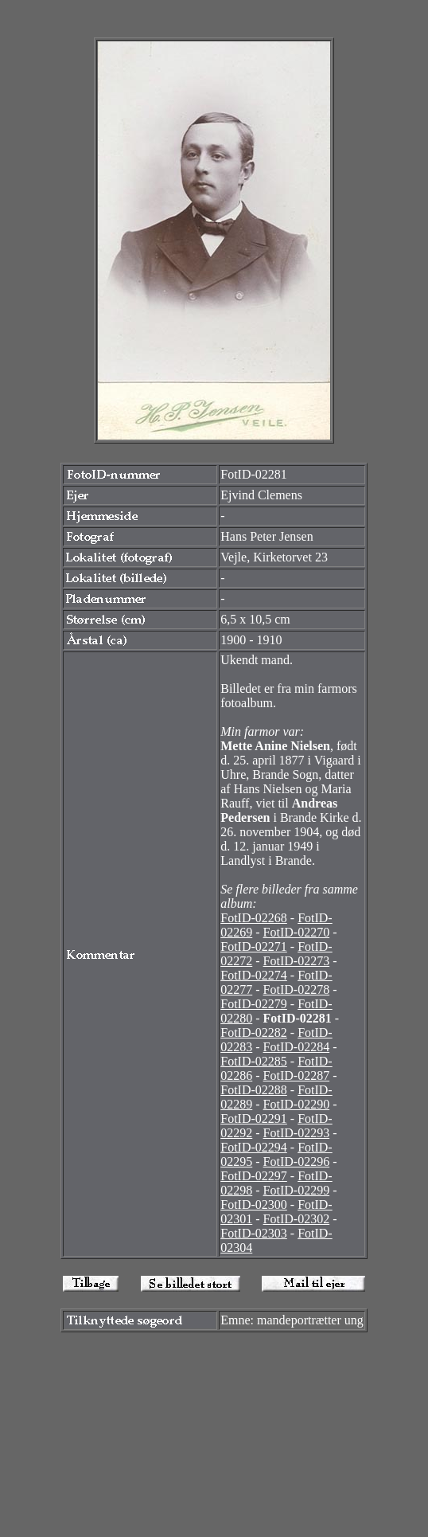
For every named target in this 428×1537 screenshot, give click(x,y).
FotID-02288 (253, 1090)
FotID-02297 (253, 1176)
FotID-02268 (253, 918)
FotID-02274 (253, 975)
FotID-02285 (253, 1061)
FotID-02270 (296, 932)
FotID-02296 (296, 1161)
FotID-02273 (296, 961)
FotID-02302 (296, 1219)
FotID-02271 (253, 946)
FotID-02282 (253, 1032)
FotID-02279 (253, 1004)
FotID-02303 (253, 1233)
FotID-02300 (253, 1204)
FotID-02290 (296, 1104)
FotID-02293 (296, 1133)
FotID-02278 (296, 989)
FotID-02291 (253, 1118)
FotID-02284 (296, 1047)
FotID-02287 (296, 1075)
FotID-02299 (296, 1190)
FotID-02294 (253, 1147)
